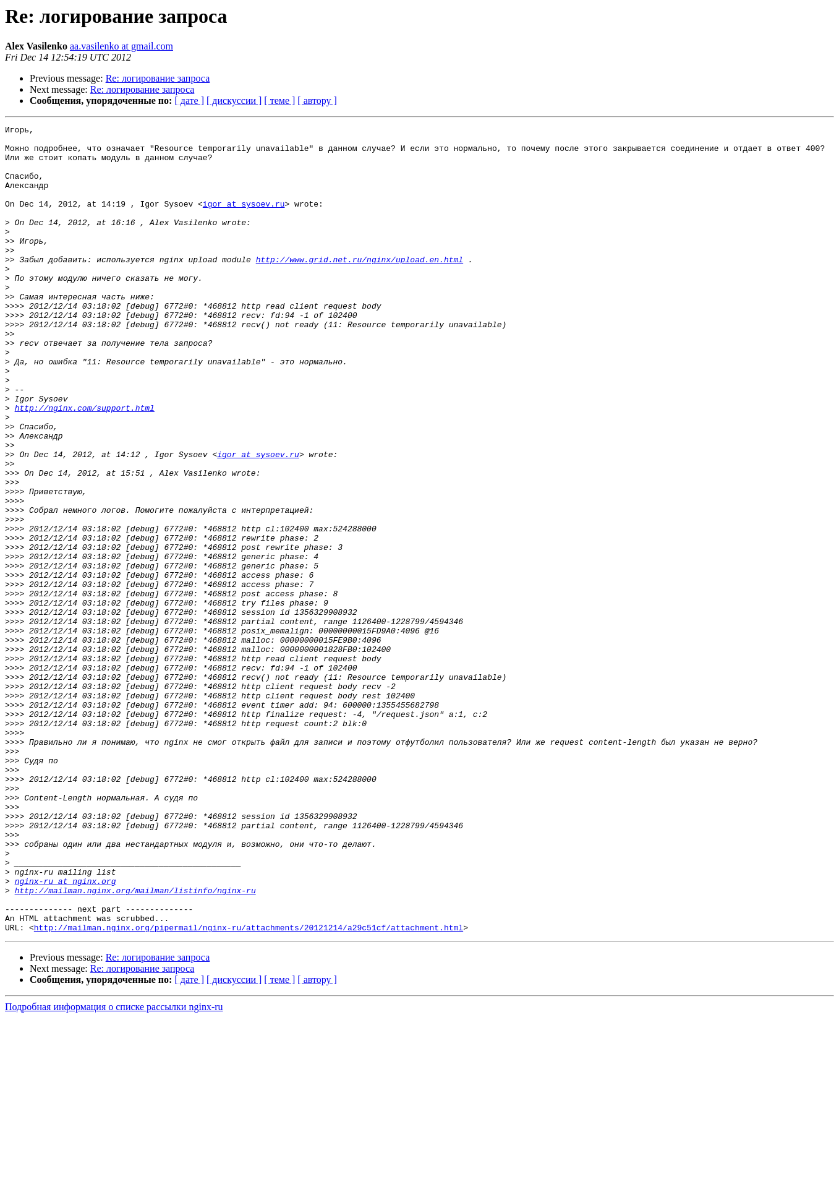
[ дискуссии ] (234, 100)
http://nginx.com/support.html (85, 465)
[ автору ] (316, 100)
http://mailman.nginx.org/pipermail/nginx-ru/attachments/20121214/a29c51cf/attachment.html (248, 1088)
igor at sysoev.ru (244, 220)
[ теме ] (279, 100)
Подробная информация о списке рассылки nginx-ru (114, 1168)
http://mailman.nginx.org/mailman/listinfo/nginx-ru (135, 1044)
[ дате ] (189, 100)
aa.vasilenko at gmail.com (121, 46)
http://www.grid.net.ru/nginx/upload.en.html (359, 287)
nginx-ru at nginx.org (65, 1033)
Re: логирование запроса (158, 78)
